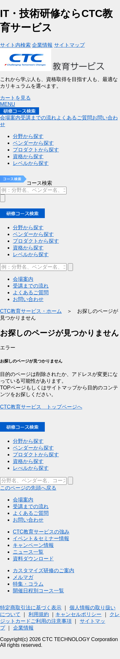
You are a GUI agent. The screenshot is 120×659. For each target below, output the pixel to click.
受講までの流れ (31, 506)
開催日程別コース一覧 (38, 590)
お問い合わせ (28, 520)
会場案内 (23, 499)
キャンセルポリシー (78, 614)
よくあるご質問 (31, 513)
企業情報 (23, 628)
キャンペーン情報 (33, 545)
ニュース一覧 (28, 552)
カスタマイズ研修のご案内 (43, 570)
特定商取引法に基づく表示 (30, 607)
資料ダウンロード (33, 558)
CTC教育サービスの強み (41, 531)
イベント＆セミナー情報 (41, 538)
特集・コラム (28, 584)
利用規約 (38, 614)
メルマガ (23, 577)
